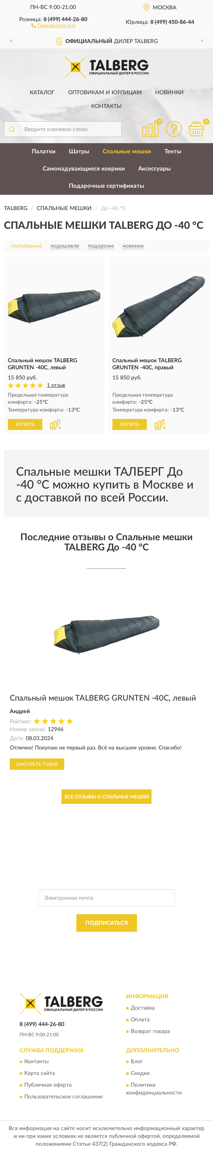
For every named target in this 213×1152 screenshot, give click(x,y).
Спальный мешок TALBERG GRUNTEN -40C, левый (103, 698)
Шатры (79, 152)
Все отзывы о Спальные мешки (107, 796)
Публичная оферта (48, 1085)
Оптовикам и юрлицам (105, 92)
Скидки (140, 1074)
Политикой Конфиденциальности (145, 940)
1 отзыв (56, 385)
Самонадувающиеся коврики (84, 169)
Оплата (140, 1020)
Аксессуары (154, 169)
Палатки (44, 152)
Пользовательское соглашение (63, 1097)
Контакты (106, 106)
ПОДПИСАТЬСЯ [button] (106, 923)
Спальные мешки (127, 152)
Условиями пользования (98, 947)
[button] (53, 25)
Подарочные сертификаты (106, 186)
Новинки (169, 92)
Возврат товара (150, 1031)
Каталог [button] (42, 92)
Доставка (143, 1008)
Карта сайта (39, 1074)
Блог (137, 1062)
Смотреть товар (37, 764)
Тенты (172, 152)
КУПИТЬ (25, 424)
